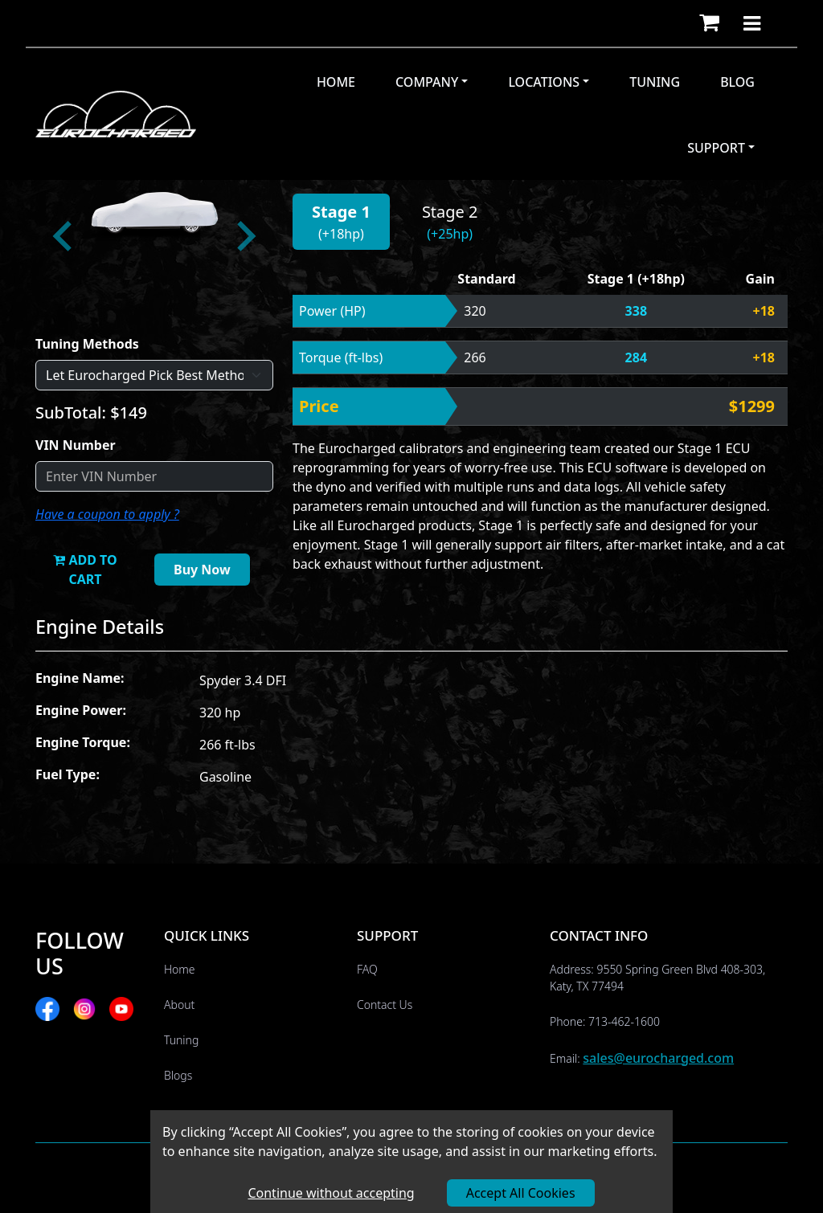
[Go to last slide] (64, 236)
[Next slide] (244, 236)
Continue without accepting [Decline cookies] (331, 1193)
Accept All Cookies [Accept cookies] (520, 1193)
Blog (737, 82)
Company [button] (426, 82)
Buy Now (202, 569)
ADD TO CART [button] (85, 569)
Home (336, 82)
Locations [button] (543, 82)
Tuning (654, 82)
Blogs (178, 1075)
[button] (709, 23)
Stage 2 (450, 212)
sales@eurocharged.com (658, 1058)
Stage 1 (341, 212)
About (179, 1004)
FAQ (367, 969)
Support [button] (716, 148)
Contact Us (384, 1004)
